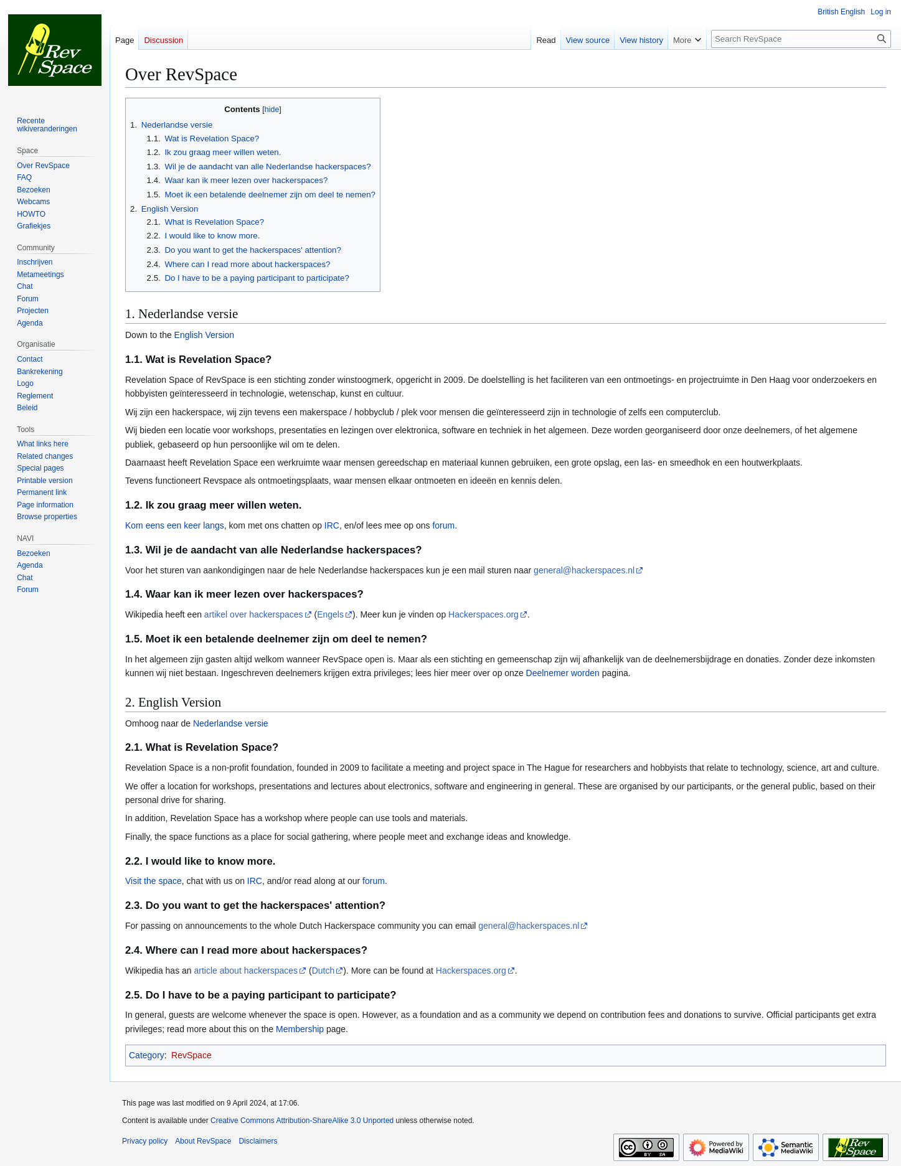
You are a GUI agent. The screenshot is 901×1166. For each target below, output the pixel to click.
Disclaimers (257, 1141)
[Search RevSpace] (801, 39)
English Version (204, 335)
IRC (331, 525)
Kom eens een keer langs (174, 525)
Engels (330, 614)
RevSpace (191, 1055)
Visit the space (153, 881)
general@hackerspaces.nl (584, 570)
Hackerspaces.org (483, 614)
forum (443, 525)
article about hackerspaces (246, 971)
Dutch (323, 971)
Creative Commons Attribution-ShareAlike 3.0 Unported (302, 1120)
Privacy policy (144, 1141)
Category (146, 1055)
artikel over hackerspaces (253, 614)
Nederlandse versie (230, 723)
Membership (300, 1029)
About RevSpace (203, 1141)
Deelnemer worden (563, 673)
